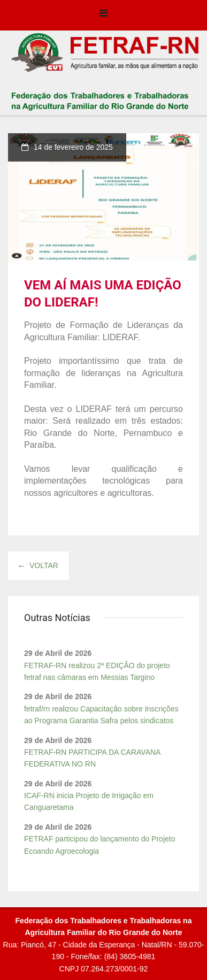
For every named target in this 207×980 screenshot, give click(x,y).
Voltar (38, 565)
